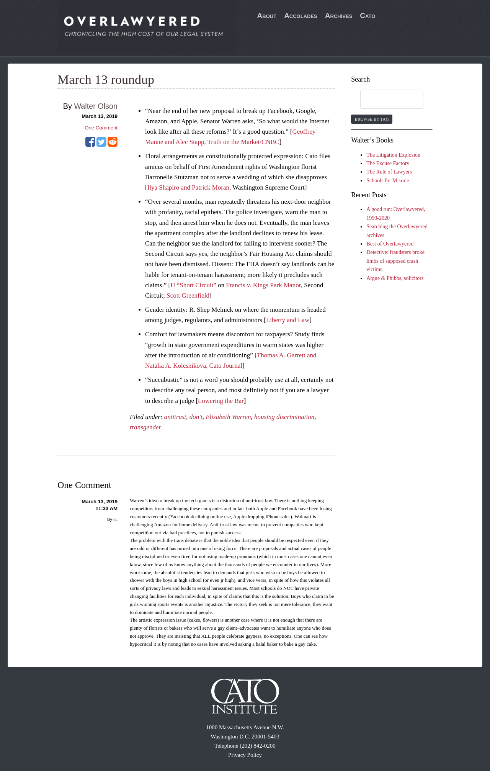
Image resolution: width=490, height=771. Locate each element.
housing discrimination (284, 417)
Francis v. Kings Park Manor (263, 285)
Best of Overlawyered (389, 244)
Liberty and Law (287, 320)
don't (196, 417)
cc (115, 519)
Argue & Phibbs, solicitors (394, 278)
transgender (145, 427)
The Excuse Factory (387, 163)
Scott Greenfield (188, 295)
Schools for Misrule (387, 180)
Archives (339, 15)
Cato (367, 15)
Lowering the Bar (221, 400)
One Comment (101, 128)
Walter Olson (96, 106)
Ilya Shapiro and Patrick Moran (188, 187)
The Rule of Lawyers (389, 172)
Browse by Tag (371, 119)
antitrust (175, 417)
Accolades (300, 15)
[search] (384, 99)
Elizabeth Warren (228, 417)
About (267, 15)
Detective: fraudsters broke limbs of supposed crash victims (395, 260)
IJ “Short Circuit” (193, 285)
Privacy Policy (245, 755)
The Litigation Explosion (393, 155)
